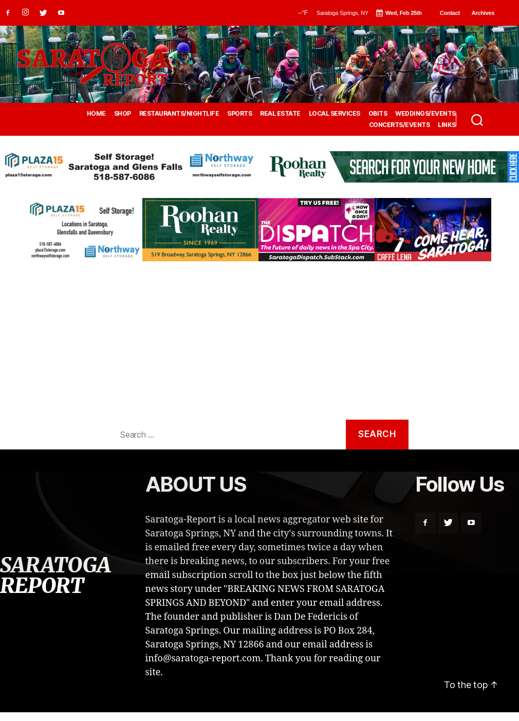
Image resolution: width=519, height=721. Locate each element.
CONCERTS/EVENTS (399, 125)
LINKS (447, 125)
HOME (96, 113)
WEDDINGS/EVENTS (425, 113)
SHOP (122, 113)
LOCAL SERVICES (334, 113)
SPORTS (239, 113)
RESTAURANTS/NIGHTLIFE (179, 113)
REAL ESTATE (280, 113)
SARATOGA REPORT (55, 575)
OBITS (377, 113)
